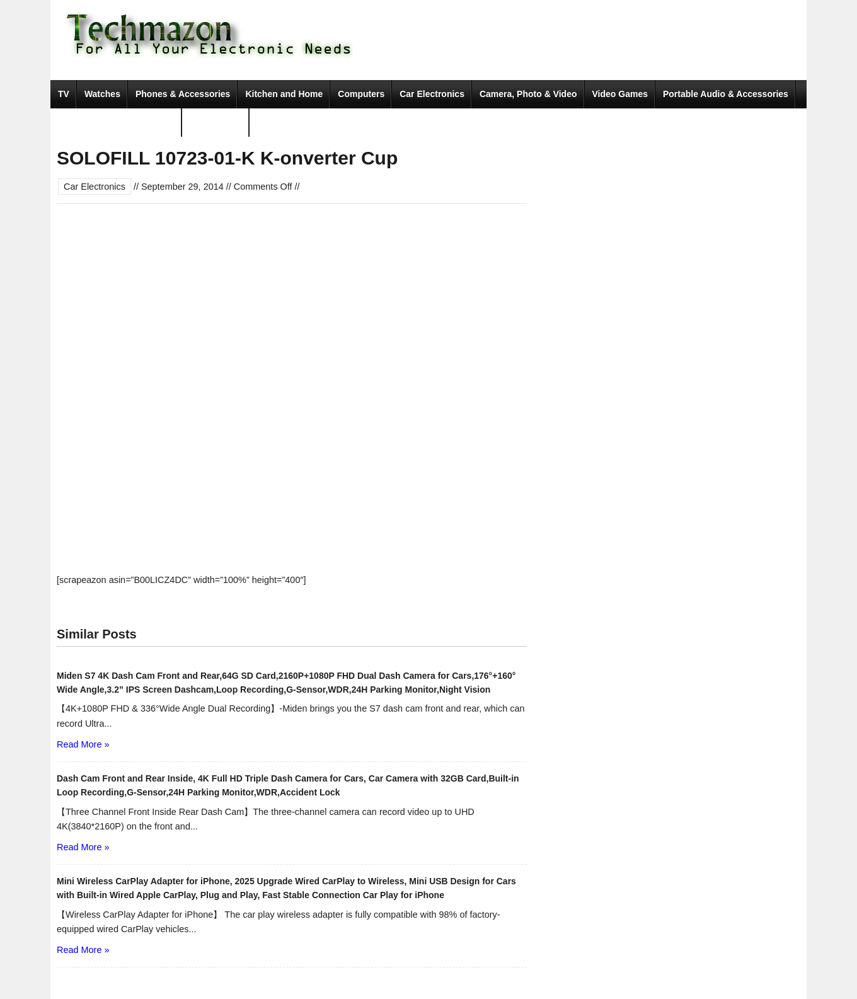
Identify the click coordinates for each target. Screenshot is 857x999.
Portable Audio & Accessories (725, 94)
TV (63, 94)
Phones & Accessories (182, 94)
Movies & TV (216, 122)
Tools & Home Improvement (116, 122)
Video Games (620, 94)
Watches (102, 94)
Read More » (83, 744)
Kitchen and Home (284, 94)
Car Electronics (432, 94)
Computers (361, 94)
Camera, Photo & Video (528, 94)
